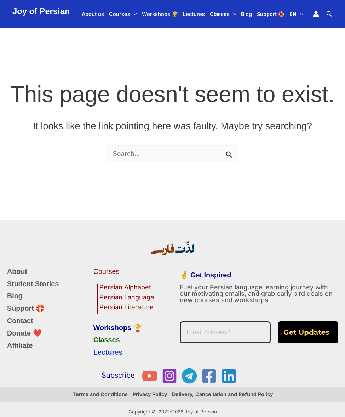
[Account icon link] (316, 14)
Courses (123, 14)
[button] (133, 14)
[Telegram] (189, 376)
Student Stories (33, 284)
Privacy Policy (150, 394)
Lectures (194, 14)
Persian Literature (126, 307)
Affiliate (20, 345)
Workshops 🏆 (160, 14)
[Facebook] (209, 376)
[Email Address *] (225, 332)
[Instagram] (169, 376)
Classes (223, 14)
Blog (246, 14)
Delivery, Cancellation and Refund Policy (222, 394)
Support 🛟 (270, 14)
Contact (20, 321)
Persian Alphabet (125, 287)
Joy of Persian (41, 11)
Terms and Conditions (100, 394)
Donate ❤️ (24, 333)
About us (93, 14)
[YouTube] (149, 376)
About (17, 271)
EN (296, 14)
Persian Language (126, 297)
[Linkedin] (229, 376)
